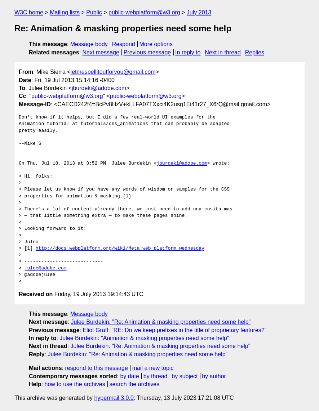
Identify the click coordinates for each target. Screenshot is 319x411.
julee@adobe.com (46, 268)
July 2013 (199, 12)
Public (94, 12)
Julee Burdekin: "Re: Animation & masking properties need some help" (161, 322)
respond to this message (96, 368)
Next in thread (223, 52)
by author (214, 376)
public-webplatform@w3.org (144, 12)
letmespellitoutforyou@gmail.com (113, 72)
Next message (101, 52)
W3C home (28, 12)
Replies (254, 52)
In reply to (187, 52)
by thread (155, 376)
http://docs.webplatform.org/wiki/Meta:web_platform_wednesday (120, 248)
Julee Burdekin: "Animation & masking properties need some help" (144, 338)
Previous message (147, 52)
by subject (185, 376)
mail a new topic (153, 368)
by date (129, 376)
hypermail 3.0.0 (113, 398)
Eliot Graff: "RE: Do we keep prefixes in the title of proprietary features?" (174, 330)
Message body (89, 44)
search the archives (135, 384)
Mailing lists (65, 12)
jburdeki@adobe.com (99, 88)
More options (156, 44)
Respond (123, 44)
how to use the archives (75, 384)
